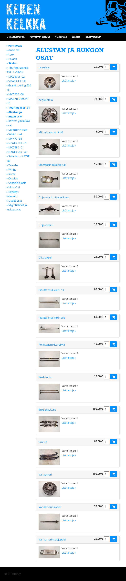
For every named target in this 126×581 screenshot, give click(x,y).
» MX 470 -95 (14, 138)
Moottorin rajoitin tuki (52, 165)
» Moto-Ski (13, 187)
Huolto (76, 37)
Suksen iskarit (47, 409)
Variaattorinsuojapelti (52, 539)
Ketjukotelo (46, 100)
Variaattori (45, 474)
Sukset (43, 442)
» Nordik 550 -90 (16, 152)
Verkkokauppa (15, 37)
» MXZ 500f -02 (15, 76)
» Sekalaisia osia (16, 183)
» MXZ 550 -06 (15, 94)
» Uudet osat (14, 200)
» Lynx (10, 54)
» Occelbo (12, 178)
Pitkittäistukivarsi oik (51, 290)
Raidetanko (45, 377)
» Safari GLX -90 (16, 81)
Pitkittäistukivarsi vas (52, 318)
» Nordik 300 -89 (16, 143)
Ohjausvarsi (46, 225)
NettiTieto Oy (12, 574)
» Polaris (11, 59)
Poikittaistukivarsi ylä (52, 344)
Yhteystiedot (93, 37)
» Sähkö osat (14, 134)
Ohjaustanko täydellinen (54, 197)
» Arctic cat (12, 50)
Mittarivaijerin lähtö (51, 132)
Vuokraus (61, 37)
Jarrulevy (44, 67)
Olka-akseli (45, 257)
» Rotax (10, 174)
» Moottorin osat (16, 130)
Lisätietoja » (69, 80)
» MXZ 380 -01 (15, 147)
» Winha (11, 169)
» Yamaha (12, 165)
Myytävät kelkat (40, 37)
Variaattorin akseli (50, 507)
